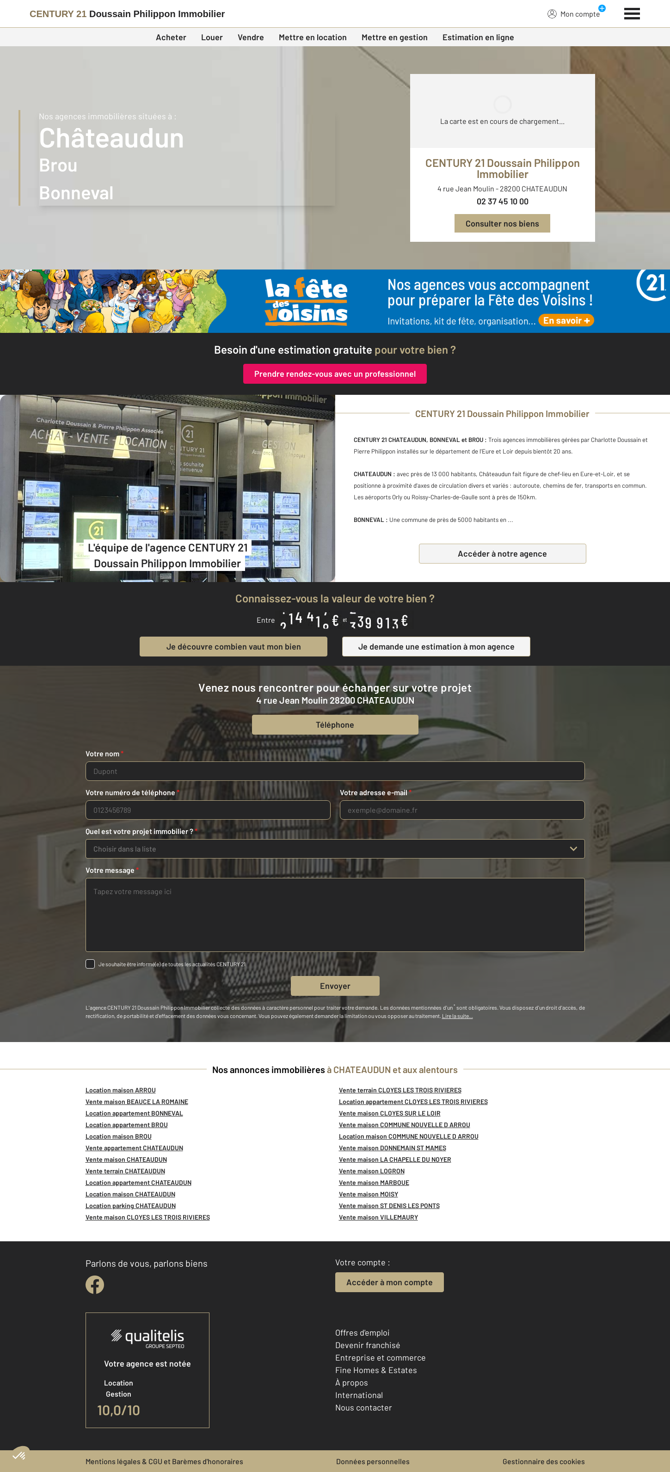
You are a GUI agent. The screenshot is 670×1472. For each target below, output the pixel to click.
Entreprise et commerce (380, 1357)
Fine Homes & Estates (376, 1370)
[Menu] (632, 12)
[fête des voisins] (335, 301)
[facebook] (95, 1285)
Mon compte (573, 13)
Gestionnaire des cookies (544, 1461)
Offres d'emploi (362, 1332)
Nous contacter (363, 1407)
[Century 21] (127, 14)
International (359, 1395)
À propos (351, 1382)
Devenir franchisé (367, 1345)
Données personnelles (373, 1461)
